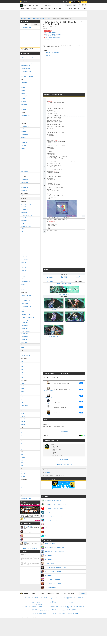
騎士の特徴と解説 (24, 339)
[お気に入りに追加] (68, 5)
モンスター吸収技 (24, 405)
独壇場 (59, 34)
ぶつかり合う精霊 (24, 96)
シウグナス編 (40, 8)
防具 (79, 8)
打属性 (22, 363)
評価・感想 (84, 8)
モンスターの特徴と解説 (25, 331)
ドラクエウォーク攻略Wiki (37, 604)
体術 (21, 394)
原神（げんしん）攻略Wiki (37, 606)
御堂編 (28, 8)
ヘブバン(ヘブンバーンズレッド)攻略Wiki (57, 610)
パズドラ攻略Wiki (53, 602)
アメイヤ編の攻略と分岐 (25, 68)
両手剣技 (22, 385)
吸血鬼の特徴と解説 (24, 336)
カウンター (23, 273)
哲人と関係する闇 (24, 179)
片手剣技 (22, 383)
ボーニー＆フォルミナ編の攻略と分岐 (28, 76)
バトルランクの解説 (24, 309)
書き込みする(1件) (64, 431)
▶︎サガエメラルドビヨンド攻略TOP (28, 57)
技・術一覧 (23, 353)
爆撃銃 (22, 462)
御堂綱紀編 (54, 304)
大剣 (21, 443)
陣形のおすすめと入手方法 (26, 226)
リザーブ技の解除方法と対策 (50, 35)
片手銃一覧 (23, 421)
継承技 (22, 402)
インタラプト (23, 270)
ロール (22, 265)
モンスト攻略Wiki (70, 602)
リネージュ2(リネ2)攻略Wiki (72, 613)
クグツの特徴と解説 (24, 325)
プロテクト (23, 276)
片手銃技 (22, 388)
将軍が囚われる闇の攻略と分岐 (52, 52)
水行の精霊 (23, 87)
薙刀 (21, 449)
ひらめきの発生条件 (48, 37)
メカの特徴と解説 (24, 328)
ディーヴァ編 (47, 8)
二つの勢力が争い (24, 142)
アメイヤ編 (33, 8)
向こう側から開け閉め (25, 126)
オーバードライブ (24, 209)
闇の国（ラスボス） (24, 195)
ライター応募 (83, 593)
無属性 (22, 377)
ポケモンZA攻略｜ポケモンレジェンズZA (39, 597)
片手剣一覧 (23, 416)
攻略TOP (22, 8)
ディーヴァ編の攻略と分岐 (26, 74)
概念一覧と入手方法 (48, 39)
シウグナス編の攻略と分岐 (26, 71)
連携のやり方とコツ (24, 206)
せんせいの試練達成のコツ (26, 298)
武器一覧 (22, 413)
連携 (56, 34)
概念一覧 (22, 347)
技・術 (70, 8)
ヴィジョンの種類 (24, 303)
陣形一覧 (22, 223)
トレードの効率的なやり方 (26, 306)
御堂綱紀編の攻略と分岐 (25, 65)
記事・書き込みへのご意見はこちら (64, 464)
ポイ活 (65, 2)
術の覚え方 (23, 284)
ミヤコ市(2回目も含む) (25, 115)
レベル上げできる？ (24, 259)
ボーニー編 (54, 8)
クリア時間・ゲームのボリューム (27, 317)
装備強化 (22, 311)
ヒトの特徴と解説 (24, 322)
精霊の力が (23, 148)
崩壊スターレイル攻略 (36, 602)
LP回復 (22, 231)
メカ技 (22, 396)
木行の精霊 (23, 93)
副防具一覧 (23, 476)
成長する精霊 (23, 109)
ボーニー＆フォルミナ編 (54, 331)
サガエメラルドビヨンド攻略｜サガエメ (51, 467)
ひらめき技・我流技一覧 (25, 355)
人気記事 (25, 24)
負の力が (22, 150)
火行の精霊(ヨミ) (24, 82)
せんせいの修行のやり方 (25, 300)
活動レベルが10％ (24, 171)
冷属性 (22, 372)
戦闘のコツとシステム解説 (50, 34)
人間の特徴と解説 (24, 333)
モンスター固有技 (24, 407)
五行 (21, 287)
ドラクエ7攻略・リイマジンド (37, 600)
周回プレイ (23, 289)
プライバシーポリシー (41, 593)
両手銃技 (22, 391)
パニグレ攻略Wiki (70, 610)
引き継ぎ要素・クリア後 (25, 314)
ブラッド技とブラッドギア (26, 281)
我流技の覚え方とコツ (25, 220)
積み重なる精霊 (24, 104)
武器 (75, 8)
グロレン (22, 117)
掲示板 (35, 24)
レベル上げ (65, 8)
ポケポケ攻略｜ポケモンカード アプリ (74, 600)
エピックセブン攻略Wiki (71, 609)
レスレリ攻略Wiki (35, 609)
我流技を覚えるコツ (56, 37)
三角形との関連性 (24, 134)
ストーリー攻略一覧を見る (64, 290)
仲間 (60, 8)
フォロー (22, 278)
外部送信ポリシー (50, 593)
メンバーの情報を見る (64, 459)
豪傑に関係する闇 (24, 182)
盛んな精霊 (23, 107)
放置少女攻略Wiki (53, 609)
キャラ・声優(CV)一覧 (25, 320)
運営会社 (64, 593)
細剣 (21, 432)
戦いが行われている (24, 128)
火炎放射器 (23, 457)
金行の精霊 (23, 90)
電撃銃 (22, 460)
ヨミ (21, 120)
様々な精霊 (23, 98)
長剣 (21, 429)
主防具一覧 (23, 473)
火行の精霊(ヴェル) (24, 84)
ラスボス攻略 (23, 173)
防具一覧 (22, 471)
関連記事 (48, 55)
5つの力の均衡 (23, 137)
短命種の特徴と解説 (24, 342)
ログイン (84, 1)
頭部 (21, 481)
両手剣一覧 (23, 418)
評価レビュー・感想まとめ (26, 295)
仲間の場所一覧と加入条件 (26, 498)
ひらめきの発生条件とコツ (26, 217)
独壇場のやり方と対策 (25, 212)
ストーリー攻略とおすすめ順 (50, 32)
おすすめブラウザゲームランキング (30, 548)
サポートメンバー (24, 256)
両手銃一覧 (23, 424)
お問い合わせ (58, 593)
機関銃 (22, 454)
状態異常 (22, 254)
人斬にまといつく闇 (24, 184)
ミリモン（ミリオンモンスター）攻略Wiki (57, 613)
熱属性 (22, 369)
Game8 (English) (71, 593)
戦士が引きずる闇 (24, 187)
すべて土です (23, 139)
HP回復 (22, 228)
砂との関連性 (23, 131)
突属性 (22, 366)
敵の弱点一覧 (23, 262)
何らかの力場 (23, 145)
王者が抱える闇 (24, 190)
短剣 (21, 435)
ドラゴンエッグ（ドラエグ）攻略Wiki (39, 613)
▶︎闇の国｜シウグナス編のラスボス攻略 (64, 283)
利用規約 (33, 593)
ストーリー (47, 469)
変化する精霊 (23, 101)
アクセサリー (23, 493)
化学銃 (22, 465)
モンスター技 (23, 267)
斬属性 (22, 361)
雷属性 (22, 374)
